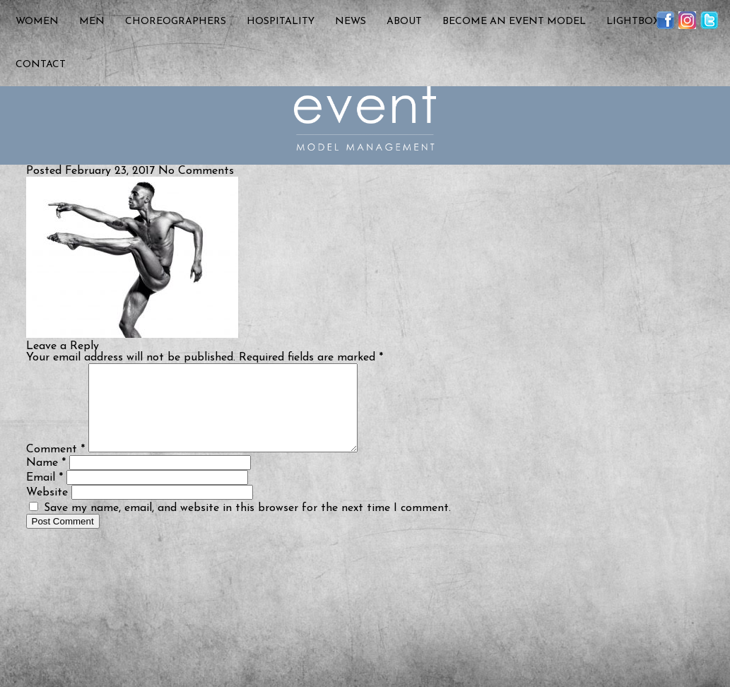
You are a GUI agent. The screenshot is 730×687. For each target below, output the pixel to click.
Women (37, 21)
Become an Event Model (514, 21)
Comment (55, 466)
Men (92, 21)
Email (44, 494)
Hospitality (280, 21)
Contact (41, 64)
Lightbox (632, 21)
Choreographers (175, 21)
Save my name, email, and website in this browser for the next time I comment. (247, 525)
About (404, 21)
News (350, 21)
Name (46, 480)
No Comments (196, 171)
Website (47, 509)
